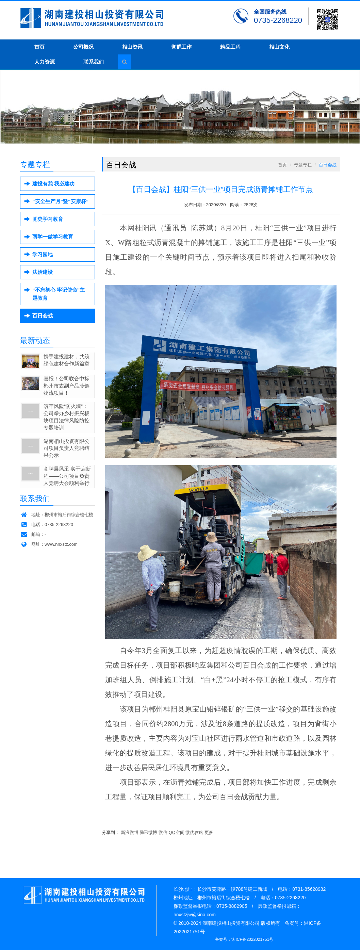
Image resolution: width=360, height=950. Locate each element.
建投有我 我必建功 (53, 183)
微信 (163, 832)
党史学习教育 (47, 219)
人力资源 (44, 62)
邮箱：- (33, 534)
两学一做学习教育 (52, 237)
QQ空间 (176, 832)
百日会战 (42, 315)
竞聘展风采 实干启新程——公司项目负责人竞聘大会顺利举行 (67, 476)
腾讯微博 (148, 832)
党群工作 (181, 47)
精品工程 (230, 47)
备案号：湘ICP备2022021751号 (244, 939)
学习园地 (42, 254)
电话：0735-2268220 (46, 524)
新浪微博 (129, 832)
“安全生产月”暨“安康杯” (60, 201)
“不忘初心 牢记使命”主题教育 (58, 294)
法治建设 (42, 272)
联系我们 (93, 62)
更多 (208, 832)
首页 (39, 47)
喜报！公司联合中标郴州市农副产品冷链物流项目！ (66, 386)
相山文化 (279, 47)
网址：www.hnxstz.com (49, 544)
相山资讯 (132, 47)
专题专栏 (303, 164)
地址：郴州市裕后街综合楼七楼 (56, 514)
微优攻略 (194, 832)
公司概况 (83, 47)
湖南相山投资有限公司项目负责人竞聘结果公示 (66, 448)
